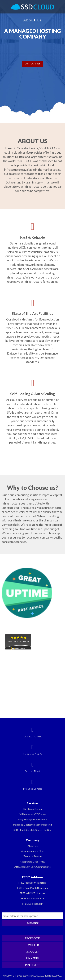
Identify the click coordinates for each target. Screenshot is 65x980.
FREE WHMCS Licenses (32, 893)
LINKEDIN (32, 958)
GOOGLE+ (32, 951)
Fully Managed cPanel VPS (32, 819)
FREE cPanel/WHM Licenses (32, 888)
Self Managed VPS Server (32, 814)
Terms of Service (32, 856)
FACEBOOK (32, 938)
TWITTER (32, 944)
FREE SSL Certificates (32, 898)
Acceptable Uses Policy (32, 861)
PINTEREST (32, 965)
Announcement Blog (32, 851)
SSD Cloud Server (32, 808)
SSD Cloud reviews (17, 641)
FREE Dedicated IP (32, 903)
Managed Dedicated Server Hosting (32, 824)
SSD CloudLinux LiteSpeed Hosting (32, 829)
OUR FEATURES (32, 63)
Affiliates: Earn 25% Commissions (32, 866)
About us (33, 845)
